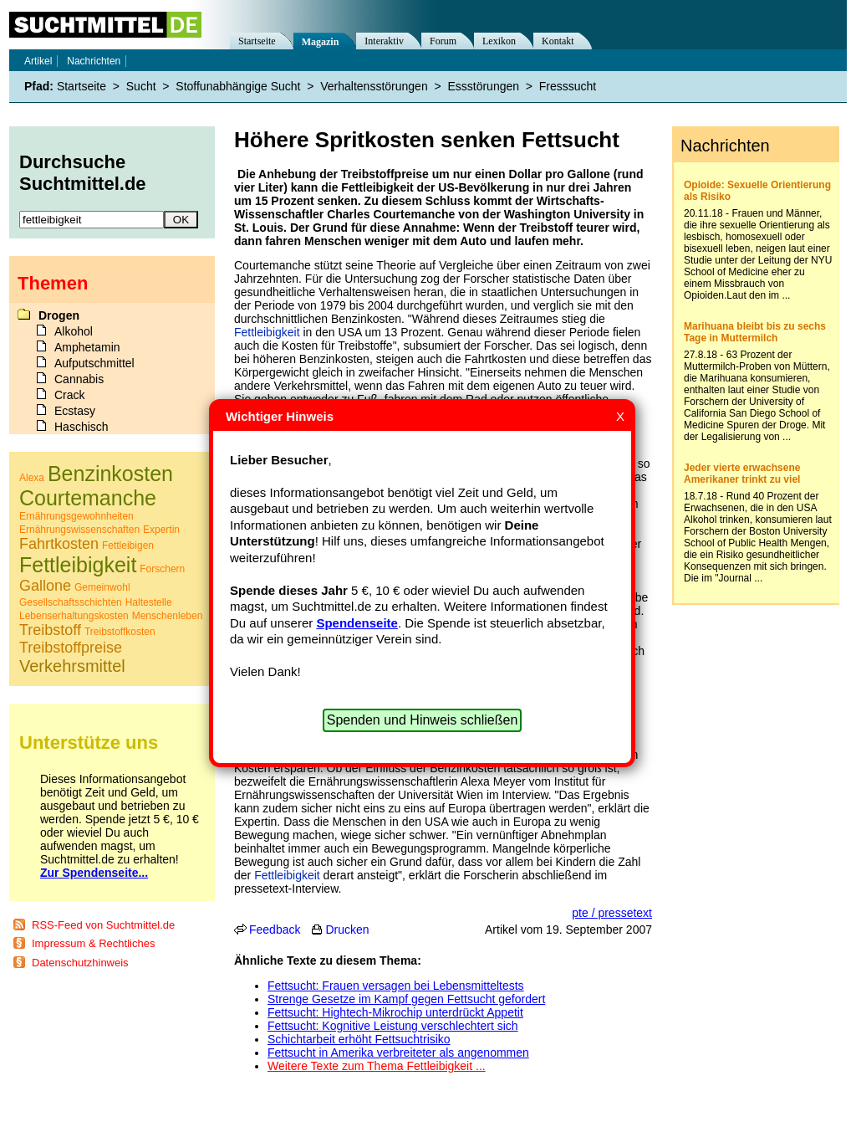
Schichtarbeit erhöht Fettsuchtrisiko (359, 1039)
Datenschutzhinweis (80, 962)
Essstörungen (483, 86)
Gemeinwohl (102, 587)
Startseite (257, 41)
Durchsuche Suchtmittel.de (82, 172)
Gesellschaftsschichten (70, 602)
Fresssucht (567, 86)
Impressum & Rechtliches (93, 943)
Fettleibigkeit (267, 332)
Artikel (38, 61)
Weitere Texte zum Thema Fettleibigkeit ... (377, 1066)
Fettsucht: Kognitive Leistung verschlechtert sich (393, 1025)
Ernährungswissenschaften (79, 529)
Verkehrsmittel (72, 666)
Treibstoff (50, 630)
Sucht (141, 86)
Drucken (347, 929)
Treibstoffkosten (119, 632)
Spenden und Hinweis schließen (422, 720)
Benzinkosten (110, 473)
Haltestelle (148, 602)
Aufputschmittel (94, 363)
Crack (69, 395)
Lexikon (499, 41)
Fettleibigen (128, 545)
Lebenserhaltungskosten (74, 616)
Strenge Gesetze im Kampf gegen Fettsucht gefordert (406, 999)
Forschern (162, 569)
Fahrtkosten (59, 543)
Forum (443, 41)
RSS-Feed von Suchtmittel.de (103, 925)
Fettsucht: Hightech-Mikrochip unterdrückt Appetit (395, 1012)
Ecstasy (74, 410)
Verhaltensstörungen (373, 86)
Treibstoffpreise (70, 647)
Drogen (58, 315)
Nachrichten (93, 61)
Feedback (274, 929)
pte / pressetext (612, 912)
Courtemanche (87, 498)
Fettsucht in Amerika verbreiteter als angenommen (398, 1052)
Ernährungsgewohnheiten (76, 516)
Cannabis (79, 379)
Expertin (161, 529)
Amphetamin (87, 347)
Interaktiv (384, 41)
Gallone (45, 585)
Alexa (31, 478)
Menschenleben (167, 616)
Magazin (320, 42)
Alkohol (73, 331)
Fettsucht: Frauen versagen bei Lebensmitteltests (396, 985)
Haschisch (81, 426)
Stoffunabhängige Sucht (238, 86)
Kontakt (558, 41)
